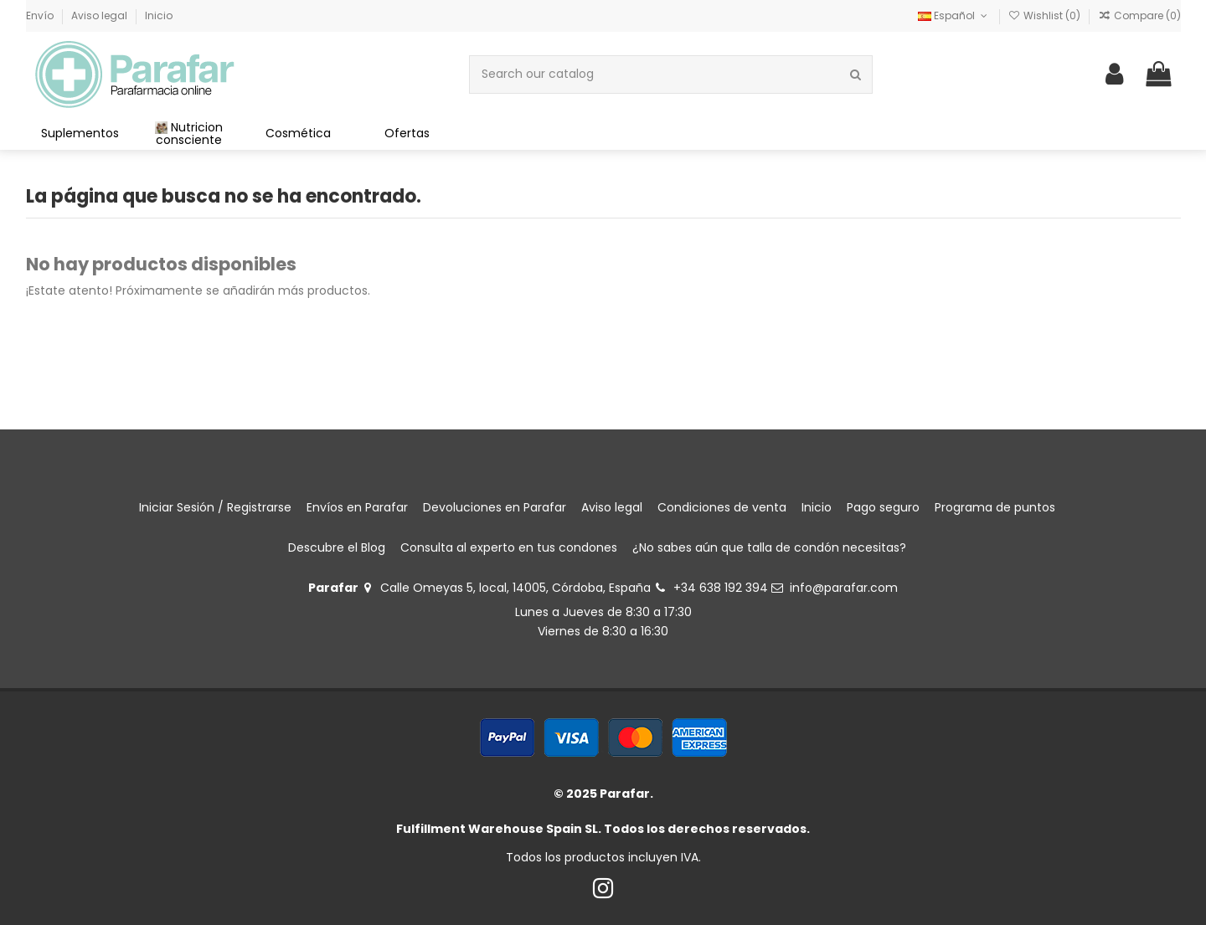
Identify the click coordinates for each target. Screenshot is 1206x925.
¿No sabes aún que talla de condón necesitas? (769, 547)
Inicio (159, 15)
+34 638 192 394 (720, 587)
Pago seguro (883, 507)
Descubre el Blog (336, 547)
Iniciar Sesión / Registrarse (215, 507)
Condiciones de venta (721, 507)
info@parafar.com (844, 587)
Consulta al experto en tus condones (508, 547)
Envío (41, 15)
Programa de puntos (995, 507)
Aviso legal (100, 15)
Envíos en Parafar (357, 507)
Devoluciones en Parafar (494, 507)
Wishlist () (1045, 15)
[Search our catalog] (855, 74)
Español (954, 15)
